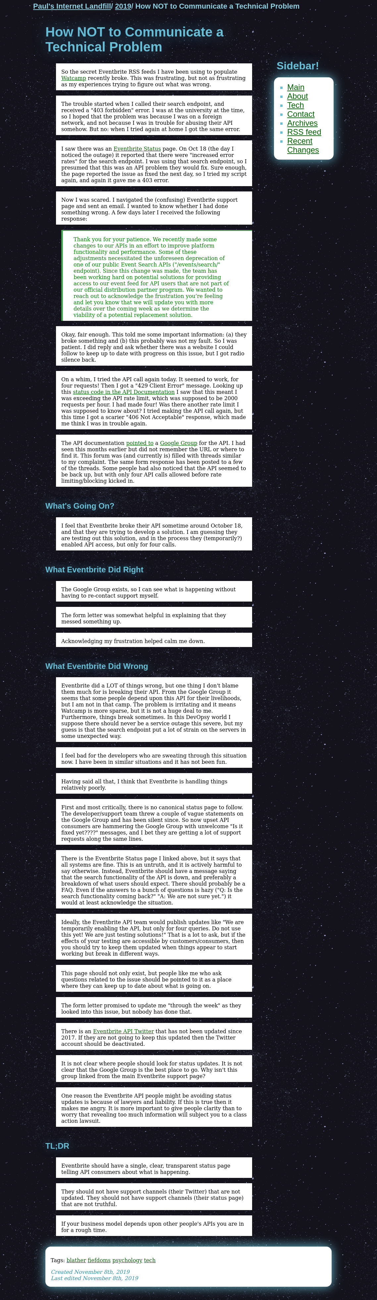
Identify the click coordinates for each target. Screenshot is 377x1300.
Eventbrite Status (137, 149)
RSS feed (304, 131)
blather (76, 1260)
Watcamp (73, 78)
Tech (295, 105)
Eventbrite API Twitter (123, 1031)
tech (150, 1260)
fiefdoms (99, 1260)
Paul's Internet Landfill (72, 6)
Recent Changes (303, 145)
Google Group (178, 443)
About (297, 96)
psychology (127, 1260)
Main (295, 87)
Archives (302, 122)
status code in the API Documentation (124, 392)
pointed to (140, 443)
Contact (301, 113)
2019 (123, 6)
